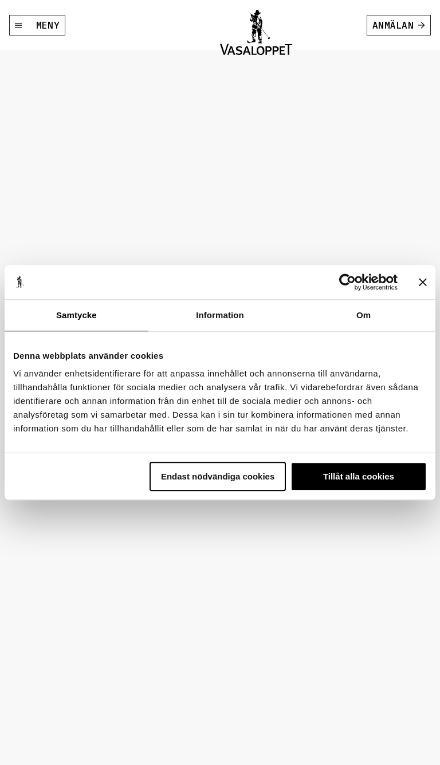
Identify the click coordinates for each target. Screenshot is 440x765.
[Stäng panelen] (423, 282)
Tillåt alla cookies (358, 476)
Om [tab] (363, 315)
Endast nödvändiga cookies (217, 476)
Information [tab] (220, 315)
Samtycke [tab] (76, 315)
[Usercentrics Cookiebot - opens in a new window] (347, 282)
